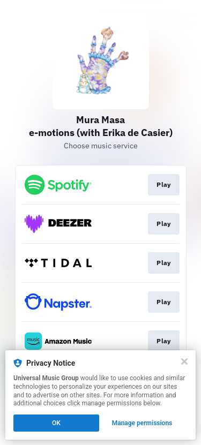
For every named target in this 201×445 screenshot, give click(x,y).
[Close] (184, 361)
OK (56, 423)
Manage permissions (142, 423)
